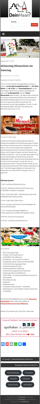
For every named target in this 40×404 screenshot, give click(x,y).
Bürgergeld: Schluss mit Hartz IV (26, 365)
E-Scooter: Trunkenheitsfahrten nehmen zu (18, 359)
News (3, 55)
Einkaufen (13, 379)
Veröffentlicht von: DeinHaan (10, 76)
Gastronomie (13, 385)
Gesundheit (28, 385)
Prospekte (29, 373)
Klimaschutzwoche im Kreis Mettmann (14, 303)
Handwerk (26, 379)
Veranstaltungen (13, 373)
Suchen (13, 22)
